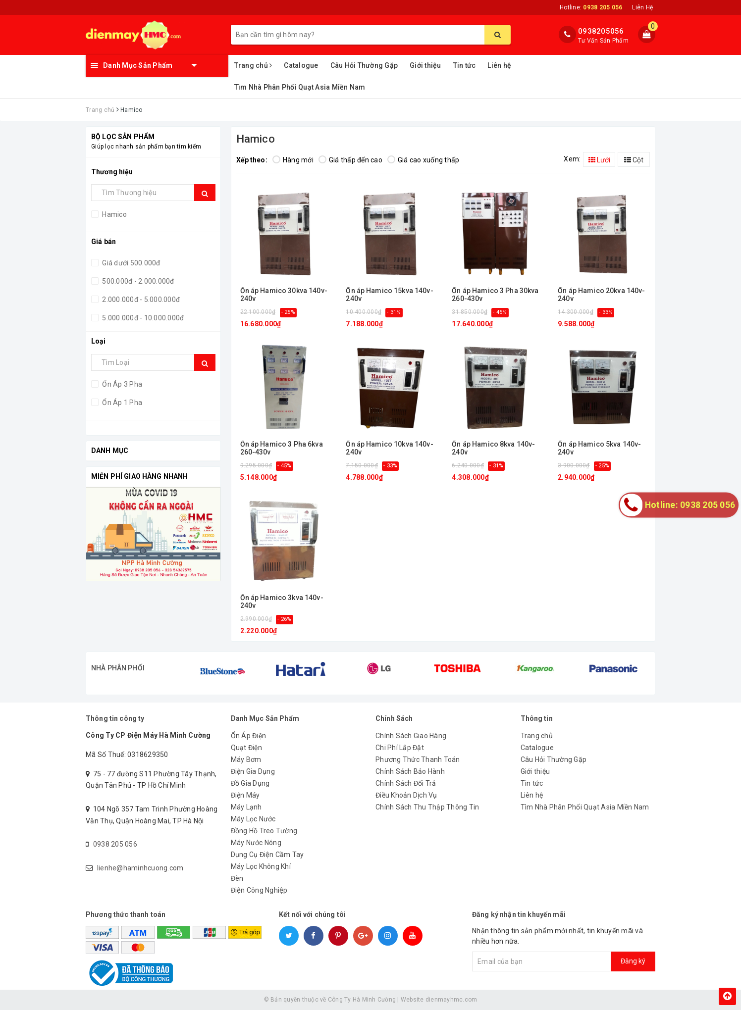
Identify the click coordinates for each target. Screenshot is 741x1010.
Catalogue (301, 65)
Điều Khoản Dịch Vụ (406, 795)
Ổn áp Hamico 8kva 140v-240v (493, 448)
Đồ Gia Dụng (250, 783)
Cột (633, 160)
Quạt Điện (246, 748)
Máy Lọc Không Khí (261, 866)
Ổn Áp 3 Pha (121, 384)
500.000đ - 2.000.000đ (137, 281)
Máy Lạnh (246, 807)
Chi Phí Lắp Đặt (399, 748)
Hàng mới (293, 160)
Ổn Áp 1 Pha (121, 402)
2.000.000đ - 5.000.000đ (140, 299)
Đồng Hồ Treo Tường (264, 831)
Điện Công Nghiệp (259, 890)
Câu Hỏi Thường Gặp (364, 65)
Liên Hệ (642, 7)
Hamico (114, 214)
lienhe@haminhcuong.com (140, 868)
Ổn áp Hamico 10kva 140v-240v (389, 448)
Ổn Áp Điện (248, 736)
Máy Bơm (246, 759)
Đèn (237, 878)
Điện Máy (245, 795)
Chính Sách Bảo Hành (410, 771)
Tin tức (464, 65)
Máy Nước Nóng (256, 843)
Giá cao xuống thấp (423, 160)
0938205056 (601, 31)
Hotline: (591, 7)
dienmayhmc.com (451, 999)
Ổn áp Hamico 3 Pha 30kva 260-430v (495, 294)
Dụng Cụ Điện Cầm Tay (267, 854)
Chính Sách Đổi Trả (405, 783)
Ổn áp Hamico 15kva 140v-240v (389, 294)
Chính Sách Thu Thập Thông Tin (427, 807)
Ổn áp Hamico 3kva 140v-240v (281, 601)
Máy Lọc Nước (253, 819)
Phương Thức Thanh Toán (417, 759)
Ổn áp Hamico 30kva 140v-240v (283, 294)
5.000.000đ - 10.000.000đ (142, 318)
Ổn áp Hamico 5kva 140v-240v (599, 448)
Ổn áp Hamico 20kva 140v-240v (601, 294)
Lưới (599, 160)
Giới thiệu (425, 65)
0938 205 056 (115, 844)
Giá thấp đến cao (350, 160)
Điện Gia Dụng (253, 771)
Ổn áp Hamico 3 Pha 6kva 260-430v (281, 448)
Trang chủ (253, 65)
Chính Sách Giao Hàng (410, 736)
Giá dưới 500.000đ (130, 263)
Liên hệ (499, 65)
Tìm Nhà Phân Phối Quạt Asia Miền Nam (300, 87)
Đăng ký (633, 961)
